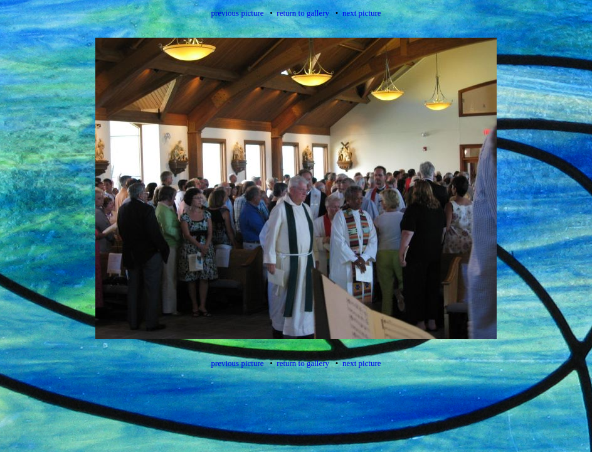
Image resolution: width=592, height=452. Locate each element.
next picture (361, 13)
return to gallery (303, 13)
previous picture (237, 13)
